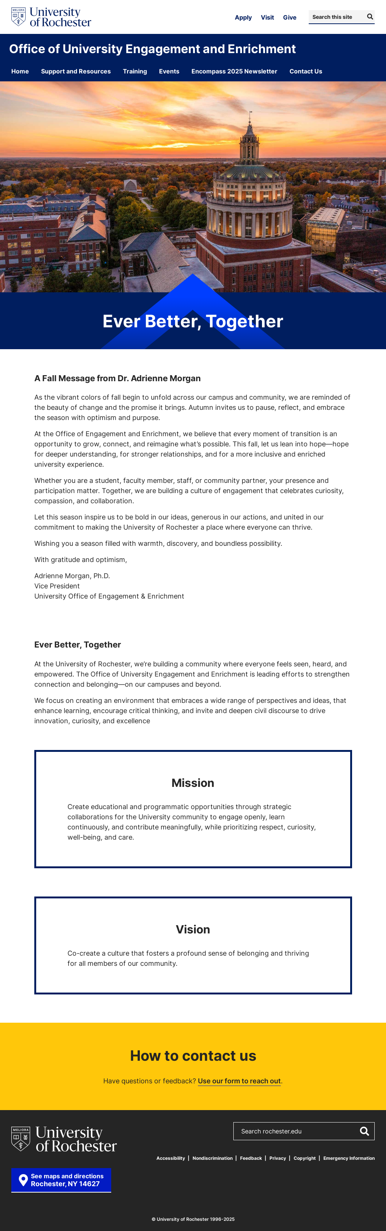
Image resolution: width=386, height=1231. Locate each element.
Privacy (278, 1158)
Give (290, 17)
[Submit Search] (369, 16)
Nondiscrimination (213, 1158)
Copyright (305, 1158)
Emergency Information (349, 1158)
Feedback (251, 1158)
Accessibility (170, 1158)
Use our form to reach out (239, 1081)
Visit (267, 17)
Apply (243, 17)
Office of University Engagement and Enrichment (152, 48)
